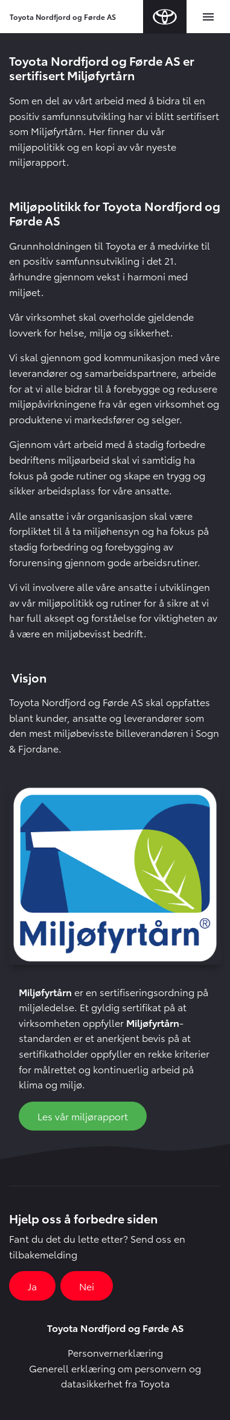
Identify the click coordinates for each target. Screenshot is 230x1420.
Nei (86, 1286)
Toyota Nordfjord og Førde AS (63, 16)
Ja (32, 1286)
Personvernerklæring (115, 1352)
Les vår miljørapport (82, 1116)
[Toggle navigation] (208, 17)
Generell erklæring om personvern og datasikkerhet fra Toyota (115, 1375)
